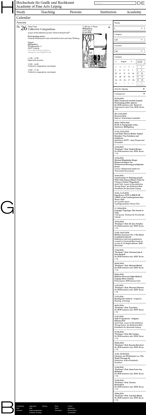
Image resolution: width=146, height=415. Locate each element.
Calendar (19, 410)
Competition (20, 406)
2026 (139, 62)
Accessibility (72, 412)
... (116, 28)
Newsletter (58, 410)
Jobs (17, 408)
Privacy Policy (72, 410)
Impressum (71, 408)
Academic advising (35, 412)
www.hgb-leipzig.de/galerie (39, 50)
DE (141, 3)
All (116, 40)
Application (32, 406)
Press (56, 406)
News (56, 408)
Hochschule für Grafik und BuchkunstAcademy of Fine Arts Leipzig (45, 5)
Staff (30, 408)
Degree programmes (35, 410)
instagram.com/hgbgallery (38, 52)
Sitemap (44, 406)
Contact (70, 406)
